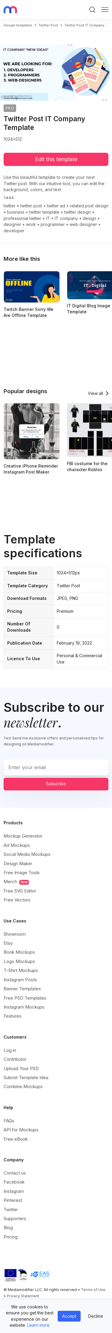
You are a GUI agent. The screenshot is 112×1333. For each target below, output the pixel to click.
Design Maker (18, 863)
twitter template (44, 212)
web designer (83, 224)
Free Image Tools (22, 872)
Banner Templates (22, 988)
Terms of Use (93, 1289)
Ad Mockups (17, 845)
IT (48, 218)
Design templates (18, 25)
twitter (10, 205)
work (31, 224)
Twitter (11, 1209)
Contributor (15, 1059)
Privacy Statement (23, 1296)
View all (95, 393)
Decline (95, 1316)
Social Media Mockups (27, 854)
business (15, 212)
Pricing (11, 1237)
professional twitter (22, 218)
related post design (89, 205)
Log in (10, 1050)
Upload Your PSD (21, 1068)
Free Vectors (17, 900)
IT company (66, 218)
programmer (53, 224)
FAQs (9, 1121)
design (89, 218)
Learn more (38, 1325)
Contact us (15, 1173)
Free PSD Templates (25, 998)
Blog (8, 1227)
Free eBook (16, 1139)
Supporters (15, 1218)
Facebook (14, 1182)
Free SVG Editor (20, 891)
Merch (16, 882)
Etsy (8, 943)
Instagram (14, 1191)
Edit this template (56, 159)
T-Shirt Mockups (21, 970)
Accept (69, 1316)
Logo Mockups (19, 961)
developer (14, 230)
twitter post (48, 25)
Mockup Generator (23, 836)
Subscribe (56, 783)
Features (13, 1016)
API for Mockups (21, 1130)
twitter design (77, 212)
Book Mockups (19, 952)
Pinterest (13, 1200)
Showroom (15, 934)
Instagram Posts (20, 979)
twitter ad (56, 205)
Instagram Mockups (24, 1007)
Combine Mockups (23, 1086)
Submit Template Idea (26, 1077)
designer (12, 224)
